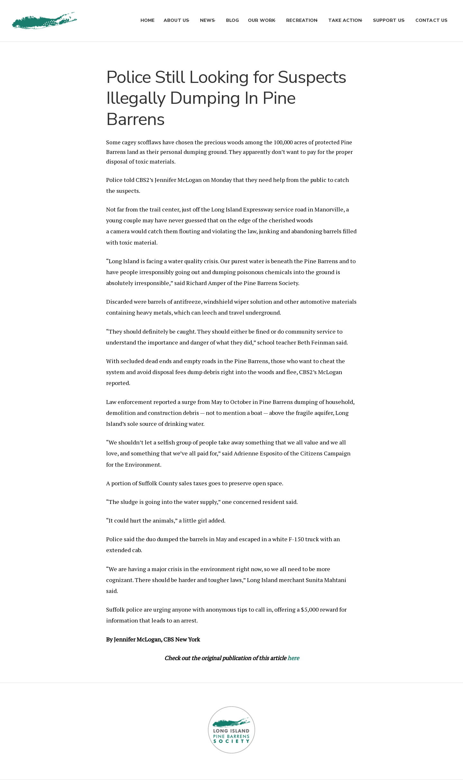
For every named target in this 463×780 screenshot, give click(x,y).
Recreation (294, 21)
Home (132, 21)
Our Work (251, 21)
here (293, 658)
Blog (222, 21)
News (194, 21)
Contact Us (431, 21)
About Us (161, 21)
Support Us (386, 21)
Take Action (340, 21)
